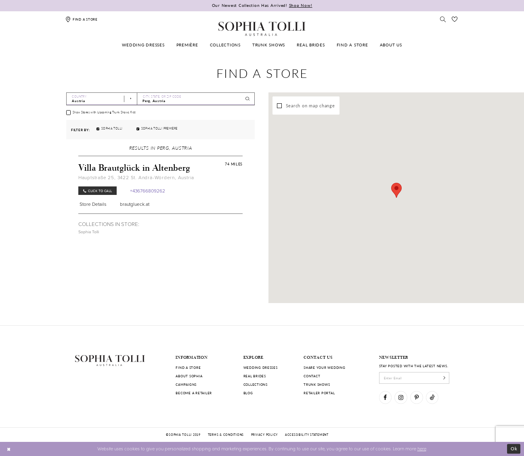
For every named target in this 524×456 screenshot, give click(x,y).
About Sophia (189, 376)
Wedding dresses (260, 367)
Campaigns (186, 384)
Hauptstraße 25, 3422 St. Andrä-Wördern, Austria (136, 177)
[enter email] (414, 377)
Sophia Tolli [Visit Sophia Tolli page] (88, 232)
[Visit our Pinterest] (416, 397)
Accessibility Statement (307, 435)
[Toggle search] (443, 19)
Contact (312, 376)
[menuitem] (143, 45)
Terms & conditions (226, 435)
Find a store (188, 367)
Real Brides (254, 376)
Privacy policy (264, 435)
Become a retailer (194, 393)
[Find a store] (82, 19)
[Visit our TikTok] (432, 397)
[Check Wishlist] (454, 19)
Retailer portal (319, 393)
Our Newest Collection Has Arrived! (262, 5)
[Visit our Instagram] (400, 397)
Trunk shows (317, 384)
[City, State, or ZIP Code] (196, 98)
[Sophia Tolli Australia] (262, 29)
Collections (255, 384)
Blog (248, 393)
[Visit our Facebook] (385, 397)
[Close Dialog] (9, 448)
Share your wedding (324, 367)
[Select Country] (101, 98)
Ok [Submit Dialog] (514, 449)
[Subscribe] (444, 377)
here (421, 448)
